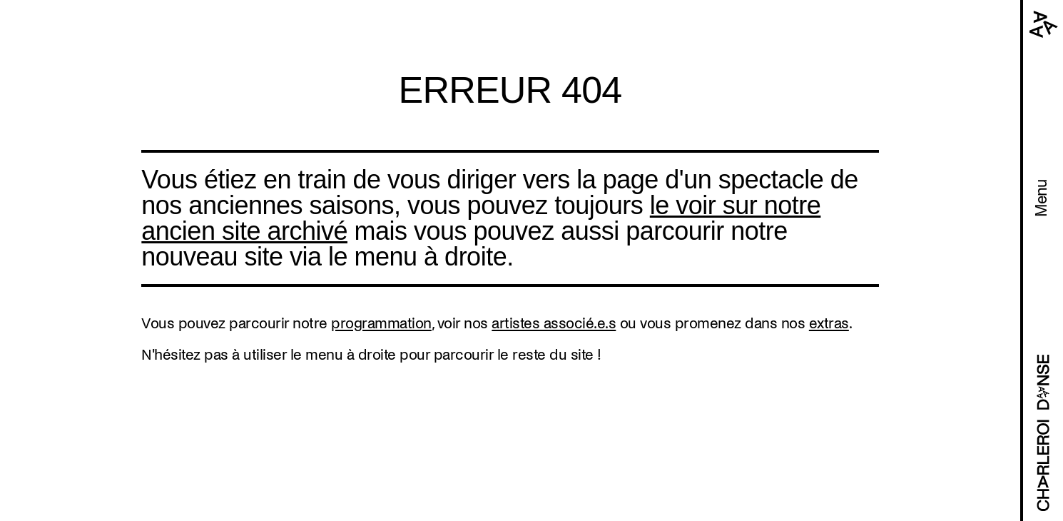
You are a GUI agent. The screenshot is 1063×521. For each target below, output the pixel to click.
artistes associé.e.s (554, 323)
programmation (381, 323)
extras (829, 323)
